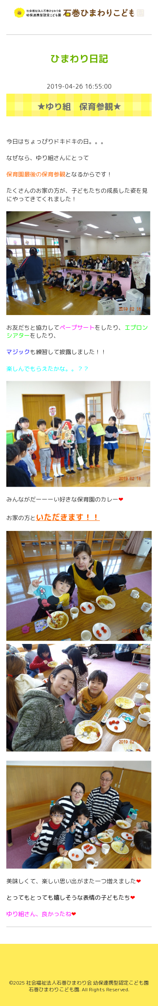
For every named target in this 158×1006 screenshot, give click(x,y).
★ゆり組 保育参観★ (79, 106)
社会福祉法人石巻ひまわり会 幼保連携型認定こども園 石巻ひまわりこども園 (87, 986)
